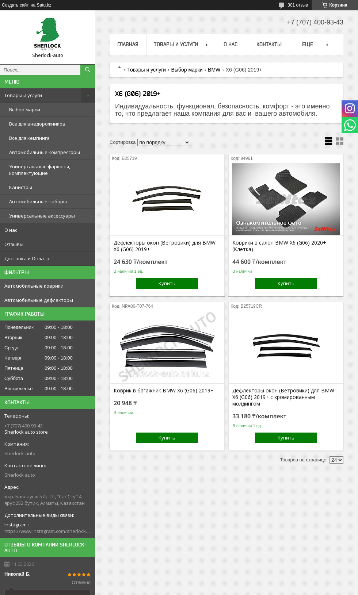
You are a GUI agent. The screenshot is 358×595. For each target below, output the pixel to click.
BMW (214, 70)
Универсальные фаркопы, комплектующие (39, 169)
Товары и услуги (23, 95)
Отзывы (13, 244)
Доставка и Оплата (26, 258)
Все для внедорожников (37, 123)
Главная (127, 44)
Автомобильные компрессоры (44, 152)
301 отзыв (297, 5)
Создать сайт (15, 5)
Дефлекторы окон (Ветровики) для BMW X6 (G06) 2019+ (165, 246)
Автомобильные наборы (38, 201)
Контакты (269, 44)
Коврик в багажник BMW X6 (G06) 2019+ (164, 390)
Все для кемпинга (29, 138)
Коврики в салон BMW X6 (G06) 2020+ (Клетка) (279, 246)
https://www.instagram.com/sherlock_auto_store (47, 531)
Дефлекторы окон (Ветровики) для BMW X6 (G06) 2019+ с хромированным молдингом (283, 397)
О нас (10, 230)
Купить (167, 283)
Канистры (20, 187)
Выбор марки (24, 109)
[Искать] (87, 69)
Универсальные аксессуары (42, 215)
